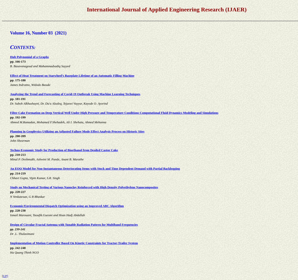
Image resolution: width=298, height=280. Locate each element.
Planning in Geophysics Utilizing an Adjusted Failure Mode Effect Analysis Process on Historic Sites (77, 131)
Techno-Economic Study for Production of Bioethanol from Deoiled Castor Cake (64, 150)
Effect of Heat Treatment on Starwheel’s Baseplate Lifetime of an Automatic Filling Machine (72, 75)
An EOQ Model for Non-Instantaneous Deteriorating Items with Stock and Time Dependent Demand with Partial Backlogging (95, 168)
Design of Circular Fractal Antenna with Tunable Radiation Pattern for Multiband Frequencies (74, 224)
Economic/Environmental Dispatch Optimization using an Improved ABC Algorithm (67, 206)
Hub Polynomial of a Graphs (29, 57)
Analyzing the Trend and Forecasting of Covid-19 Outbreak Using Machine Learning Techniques (75, 94)
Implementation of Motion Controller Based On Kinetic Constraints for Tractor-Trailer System (74, 243)
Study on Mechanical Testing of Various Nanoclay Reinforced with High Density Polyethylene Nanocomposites (84, 187)
